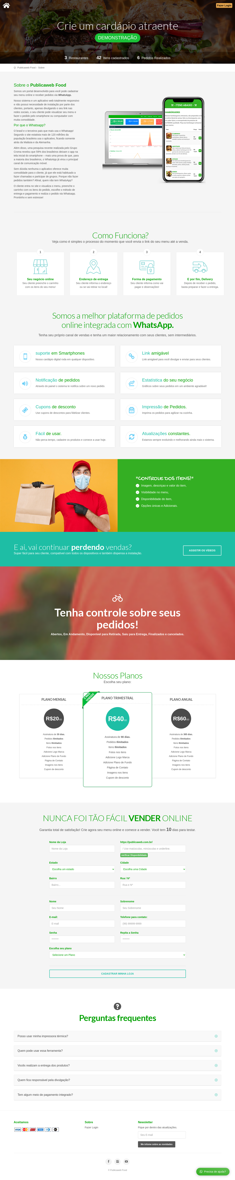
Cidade (124, 862)
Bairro (53, 878)
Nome (52, 901)
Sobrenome (127, 901)
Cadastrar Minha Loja (117, 973)
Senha (53, 932)
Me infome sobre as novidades (157, 1144)
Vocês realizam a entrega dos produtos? (118, 1065)
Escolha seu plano (60, 948)
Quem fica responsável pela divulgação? (118, 1080)
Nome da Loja (57, 842)
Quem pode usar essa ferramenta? (118, 1050)
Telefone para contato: (133, 917)
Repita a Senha (129, 932)
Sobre (41, 67)
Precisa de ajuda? (213, 1171)
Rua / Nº (125, 878)
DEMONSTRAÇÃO (117, 37)
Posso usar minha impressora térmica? (118, 1036)
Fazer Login (91, 1127)
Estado (53, 862)
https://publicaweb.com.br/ (136, 842)
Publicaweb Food (26, 67)
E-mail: (53, 917)
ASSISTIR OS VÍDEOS (202, 550)
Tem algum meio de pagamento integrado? (118, 1094)
